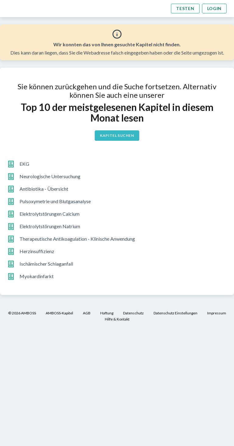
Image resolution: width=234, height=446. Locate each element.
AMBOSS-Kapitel (59, 313)
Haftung (106, 313)
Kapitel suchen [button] (117, 135)
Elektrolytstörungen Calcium (50, 214)
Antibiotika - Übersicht (44, 189)
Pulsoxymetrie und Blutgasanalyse (55, 201)
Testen (185, 8)
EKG (24, 164)
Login (214, 8)
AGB (86, 313)
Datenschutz (133, 313)
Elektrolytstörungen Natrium (50, 226)
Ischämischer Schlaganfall (46, 264)
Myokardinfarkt (37, 276)
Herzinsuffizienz (37, 251)
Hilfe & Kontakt (117, 319)
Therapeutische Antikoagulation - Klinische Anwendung (77, 239)
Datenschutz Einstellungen (175, 313)
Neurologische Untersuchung (50, 176)
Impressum (216, 313)
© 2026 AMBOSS (22, 313)
